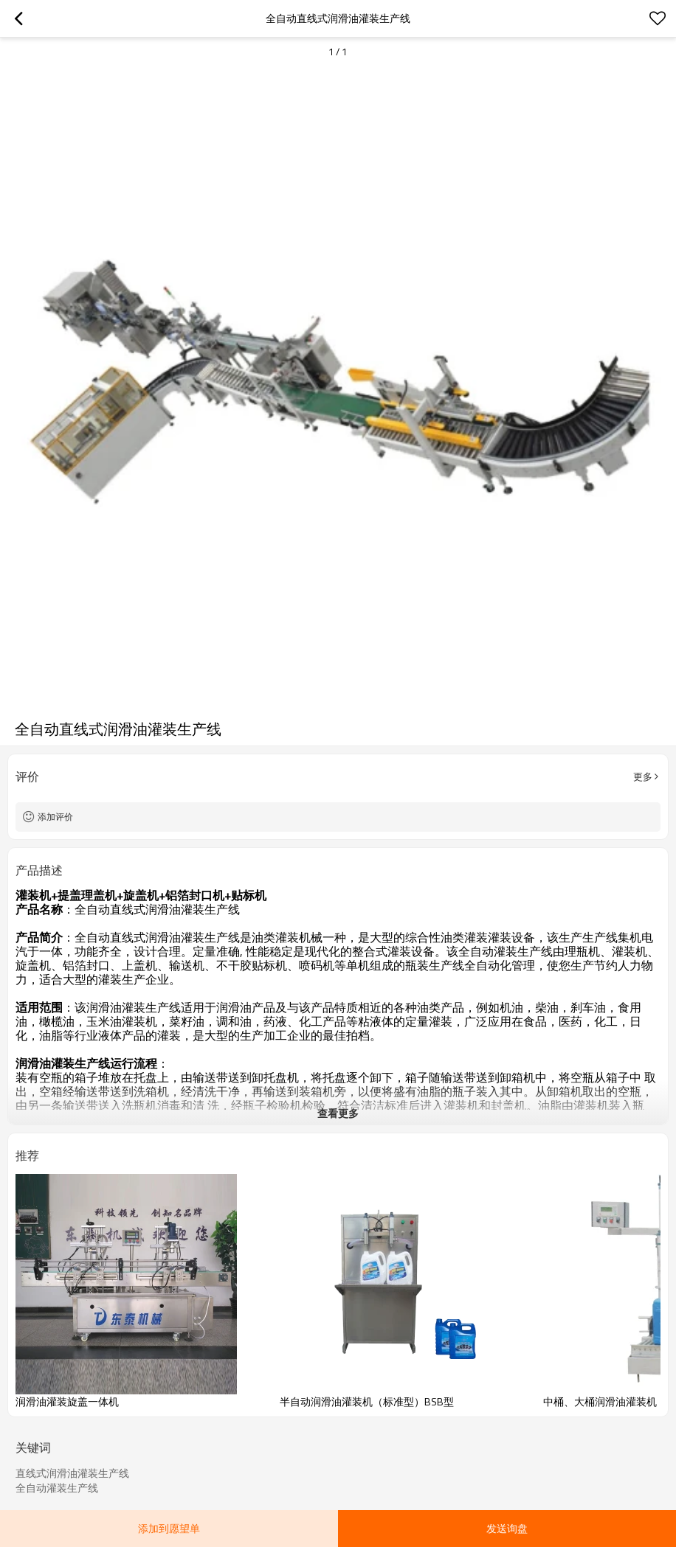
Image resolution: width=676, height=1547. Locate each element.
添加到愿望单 (169, 1528)
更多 (642, 776)
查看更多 (338, 1113)
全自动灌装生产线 (56, 1488)
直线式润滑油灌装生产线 (72, 1473)
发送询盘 (507, 1528)
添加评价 (55, 817)
